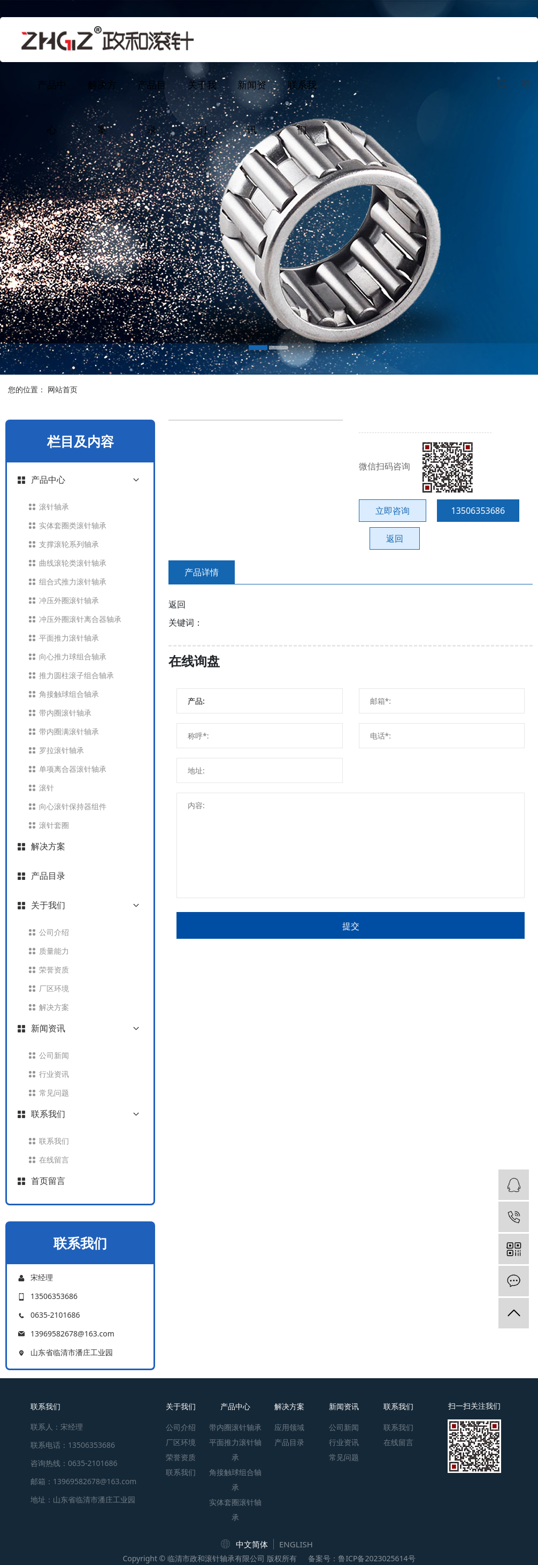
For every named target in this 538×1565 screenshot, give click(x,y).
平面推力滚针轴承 (69, 638)
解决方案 (102, 107)
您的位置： (26, 389)
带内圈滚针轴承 (65, 713)
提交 (350, 926)
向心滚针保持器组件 (72, 806)
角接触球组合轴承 (69, 694)
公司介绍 (54, 932)
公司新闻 (54, 1055)
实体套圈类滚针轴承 (72, 525)
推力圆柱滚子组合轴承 (76, 675)
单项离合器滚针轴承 (72, 769)
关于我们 (202, 107)
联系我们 (302, 107)
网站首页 (63, 389)
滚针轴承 (54, 507)
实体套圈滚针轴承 (235, 1509)
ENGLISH (296, 1544)
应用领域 (289, 1427)
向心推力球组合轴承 (72, 656)
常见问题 (54, 1093)
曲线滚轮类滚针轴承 (72, 563)
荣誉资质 (54, 969)
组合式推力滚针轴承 (72, 581)
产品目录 (151, 107)
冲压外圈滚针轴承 (69, 600)
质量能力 (54, 951)
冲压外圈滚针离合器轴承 (80, 619)
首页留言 (48, 1181)
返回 (394, 538)
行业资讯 (54, 1074)
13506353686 (478, 510)
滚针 (46, 787)
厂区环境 (54, 988)
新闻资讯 (251, 107)
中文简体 (252, 1544)
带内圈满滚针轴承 (69, 731)
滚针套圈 (54, 825)
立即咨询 (392, 510)
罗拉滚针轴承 (61, 750)
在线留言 (54, 1159)
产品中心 (51, 107)
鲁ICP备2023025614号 (376, 1558)
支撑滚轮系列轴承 (69, 544)
